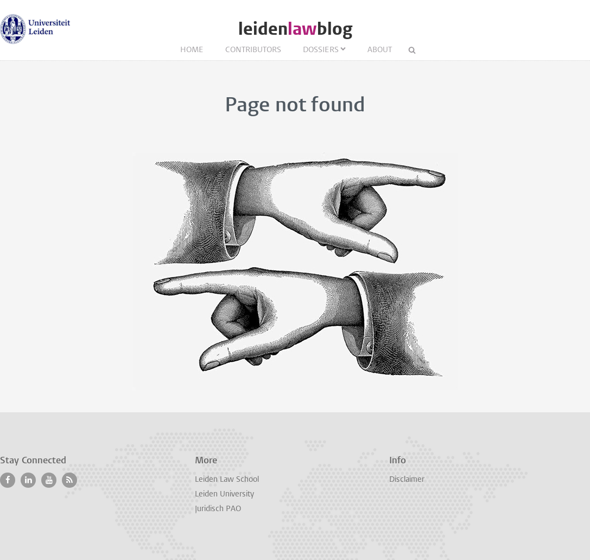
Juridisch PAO (218, 509)
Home (192, 50)
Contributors (253, 50)
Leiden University (224, 494)
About (379, 50)
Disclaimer (406, 480)
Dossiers (321, 50)
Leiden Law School (227, 480)
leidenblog (295, 29)
